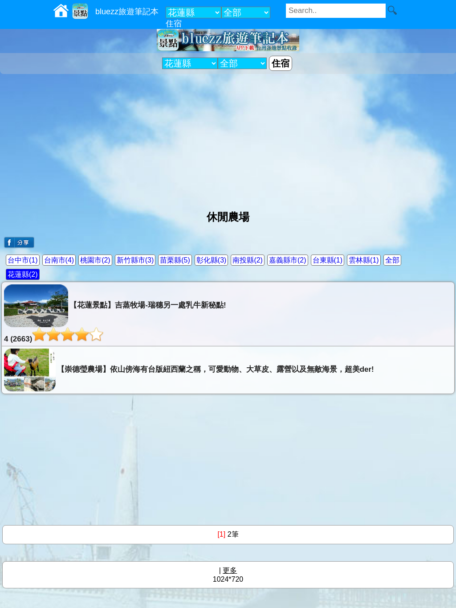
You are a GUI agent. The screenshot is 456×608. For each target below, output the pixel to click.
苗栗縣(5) (175, 260)
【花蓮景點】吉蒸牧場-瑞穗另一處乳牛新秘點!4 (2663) (115, 313)
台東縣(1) (328, 260)
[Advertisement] (228, 138)
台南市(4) (59, 260)
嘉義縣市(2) (287, 260)
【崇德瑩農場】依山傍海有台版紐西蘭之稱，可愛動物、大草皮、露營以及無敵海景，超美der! (189, 370)
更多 (230, 570)
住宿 (174, 23)
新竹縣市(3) (135, 260)
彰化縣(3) (211, 260)
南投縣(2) (247, 260)
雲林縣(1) (364, 260)
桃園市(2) (95, 260)
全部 (392, 260)
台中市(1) (23, 260)
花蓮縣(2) (23, 274)
